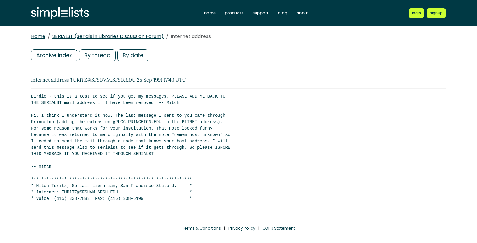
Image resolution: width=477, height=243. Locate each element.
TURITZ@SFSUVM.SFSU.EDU (103, 80)
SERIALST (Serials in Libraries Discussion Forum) (108, 36)
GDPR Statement (279, 228)
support (260, 13)
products (234, 13)
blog (282, 13)
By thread (97, 55)
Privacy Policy (241, 228)
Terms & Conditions (201, 228)
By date (133, 55)
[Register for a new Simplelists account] (436, 13)
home (210, 13)
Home (38, 36)
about (302, 13)
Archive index (54, 55)
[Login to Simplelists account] (416, 13)
